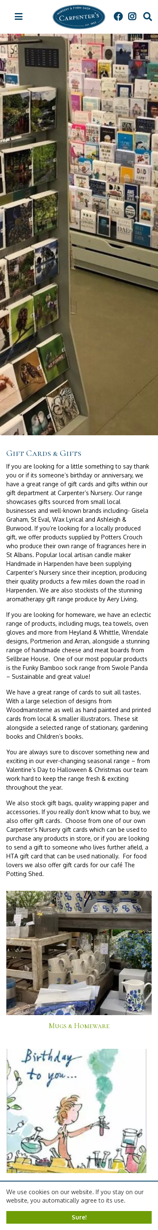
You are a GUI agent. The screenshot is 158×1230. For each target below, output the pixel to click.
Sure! (79, 1217)
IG (132, 17)
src (147, 17)
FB (118, 17)
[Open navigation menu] (18, 17)
